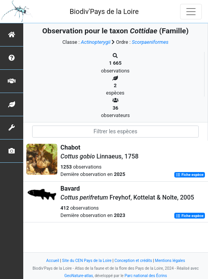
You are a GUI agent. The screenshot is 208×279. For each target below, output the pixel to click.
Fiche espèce (189, 174)
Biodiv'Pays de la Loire (104, 11)
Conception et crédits (133, 260)
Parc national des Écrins (146, 275)
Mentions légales (170, 260)
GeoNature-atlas (78, 275)
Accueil (52, 260)
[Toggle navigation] (191, 11)
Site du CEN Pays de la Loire (87, 260)
